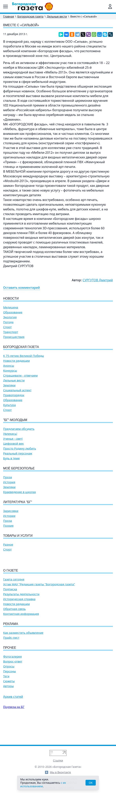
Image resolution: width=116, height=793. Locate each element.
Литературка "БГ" (17, 502)
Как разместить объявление (23, 655)
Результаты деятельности (21, 616)
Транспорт (10, 332)
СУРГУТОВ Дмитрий (98, 280)
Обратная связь (14, 631)
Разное (8, 544)
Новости (11, 298)
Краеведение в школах (19, 492)
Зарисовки (10, 511)
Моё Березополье (19, 468)
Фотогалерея (12, 679)
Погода (8, 322)
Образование (12, 312)
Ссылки (58, 760)
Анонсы (8, 365)
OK (91, 783)
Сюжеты (9, 703)
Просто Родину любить (19, 448)
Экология (10, 317)
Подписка (10, 611)
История (9, 482)
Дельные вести (57, 16)
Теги (6, 698)
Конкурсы (10, 370)
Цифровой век (13, 443)
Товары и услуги (18, 535)
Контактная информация (21, 636)
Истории (9, 516)
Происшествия (13, 337)
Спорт (7, 327)
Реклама (10, 646)
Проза (7, 477)
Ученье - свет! (13, 438)
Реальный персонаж (17, 453)
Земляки (9, 385)
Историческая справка (19, 621)
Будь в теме (11, 458)
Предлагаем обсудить (18, 429)
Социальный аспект (17, 390)
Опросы (8, 689)
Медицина (10, 307)
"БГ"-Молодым (15, 420)
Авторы (8, 708)
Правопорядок (13, 395)
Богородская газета (30, 16)
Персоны (9, 694)
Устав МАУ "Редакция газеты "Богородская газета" (39, 607)
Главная (8, 16)
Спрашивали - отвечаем (20, 375)
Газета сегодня (13, 602)
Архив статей (13, 719)
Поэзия (8, 525)
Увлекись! (10, 434)
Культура (9, 405)
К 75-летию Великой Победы (23, 356)
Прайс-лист (11, 660)
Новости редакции (16, 361)
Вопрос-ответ (12, 684)
